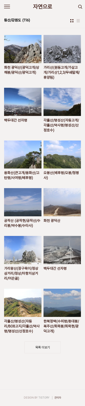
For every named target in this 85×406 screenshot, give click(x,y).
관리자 (57, 397)
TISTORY (43, 397)
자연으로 (42, 6)
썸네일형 (72, 20)
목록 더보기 (42, 347)
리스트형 (78, 20)
